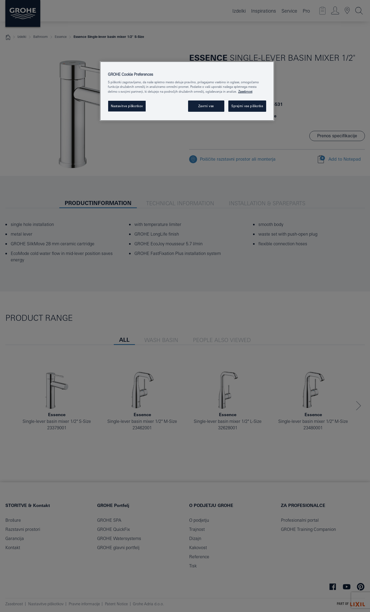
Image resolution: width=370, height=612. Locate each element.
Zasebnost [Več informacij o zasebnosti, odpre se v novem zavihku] (245, 91)
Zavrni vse (206, 106)
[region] (187, 91)
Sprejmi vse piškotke (247, 106)
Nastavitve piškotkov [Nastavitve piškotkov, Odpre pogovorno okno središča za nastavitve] (127, 106)
